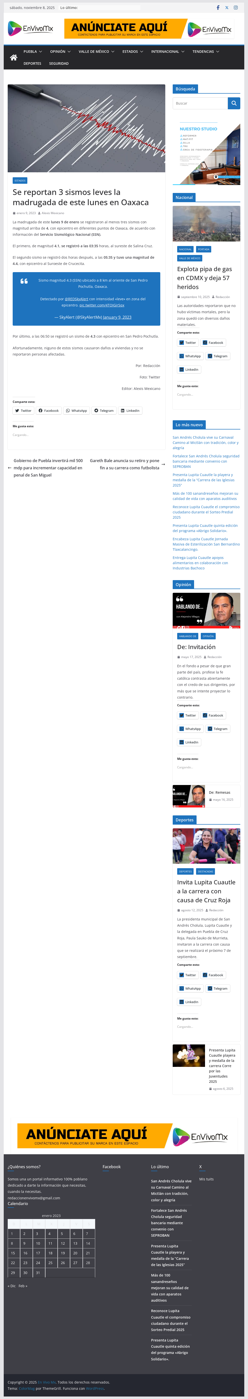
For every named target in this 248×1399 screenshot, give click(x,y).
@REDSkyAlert (76, 299)
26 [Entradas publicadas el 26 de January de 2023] (63, 1262)
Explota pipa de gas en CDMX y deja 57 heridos (204, 278)
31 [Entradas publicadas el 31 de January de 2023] (38, 1272)
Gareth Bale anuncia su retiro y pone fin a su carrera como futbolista (127, 464)
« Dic (12, 1285)
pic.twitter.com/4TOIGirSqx (102, 305)
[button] (39, 51)
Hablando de (187, 636)
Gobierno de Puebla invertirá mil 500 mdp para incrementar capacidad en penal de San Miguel (45, 468)
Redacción (223, 297)
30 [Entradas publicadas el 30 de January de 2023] (25, 1272)
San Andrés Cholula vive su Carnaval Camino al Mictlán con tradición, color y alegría (206, 442)
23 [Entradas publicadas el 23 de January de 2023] (25, 1262)
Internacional (165, 51)
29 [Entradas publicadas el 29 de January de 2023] (13, 1272)
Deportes (32, 63)
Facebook (112, 1166)
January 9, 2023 (117, 317)
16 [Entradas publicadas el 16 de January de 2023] (25, 1253)
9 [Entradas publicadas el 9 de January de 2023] (24, 1243)
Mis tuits (206, 1179)
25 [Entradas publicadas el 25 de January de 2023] (50, 1262)
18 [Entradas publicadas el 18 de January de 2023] (50, 1253)
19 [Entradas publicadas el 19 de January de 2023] (63, 1253)
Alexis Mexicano (53, 213)
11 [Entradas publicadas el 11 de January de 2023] (50, 1243)
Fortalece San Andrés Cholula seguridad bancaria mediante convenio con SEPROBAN (206, 461)
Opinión (57, 51)
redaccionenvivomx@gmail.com (34, 1198)
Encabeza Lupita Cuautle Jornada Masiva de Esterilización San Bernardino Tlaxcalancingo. (206, 544)
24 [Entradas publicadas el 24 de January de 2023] (38, 1262)
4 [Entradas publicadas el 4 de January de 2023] (49, 1233)
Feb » (23, 1285)
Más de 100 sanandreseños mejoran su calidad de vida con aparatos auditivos (170, 1288)
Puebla (30, 51)
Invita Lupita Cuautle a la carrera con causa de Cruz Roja (206, 891)
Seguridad (59, 63)
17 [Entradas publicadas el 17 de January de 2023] (38, 1253)
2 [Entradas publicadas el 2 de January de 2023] (24, 1233)
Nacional (185, 249)
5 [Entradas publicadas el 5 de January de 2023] (62, 1233)
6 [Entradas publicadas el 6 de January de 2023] (74, 1233)
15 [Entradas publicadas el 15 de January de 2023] (13, 1253)
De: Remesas (219, 792)
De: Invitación (196, 647)
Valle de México (94, 51)
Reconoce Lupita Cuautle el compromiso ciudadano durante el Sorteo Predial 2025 (206, 512)
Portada (203, 249)
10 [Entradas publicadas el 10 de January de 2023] (38, 1243)
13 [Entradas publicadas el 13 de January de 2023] (75, 1243)
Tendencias (203, 51)
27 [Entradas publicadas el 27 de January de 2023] (75, 1262)
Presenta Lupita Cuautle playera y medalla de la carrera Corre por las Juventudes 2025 (222, 1066)
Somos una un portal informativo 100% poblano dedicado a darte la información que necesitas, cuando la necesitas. (47, 1185)
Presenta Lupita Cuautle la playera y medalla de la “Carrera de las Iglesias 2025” (204, 479)
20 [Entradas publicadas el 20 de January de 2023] (75, 1253)
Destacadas (205, 871)
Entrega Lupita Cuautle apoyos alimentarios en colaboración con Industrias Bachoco (200, 562)
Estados (130, 51)
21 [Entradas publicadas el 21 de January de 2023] (88, 1253)
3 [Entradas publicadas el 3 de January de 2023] (37, 1233)
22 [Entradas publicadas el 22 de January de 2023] (13, 1262)
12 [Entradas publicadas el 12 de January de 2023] (63, 1243)
